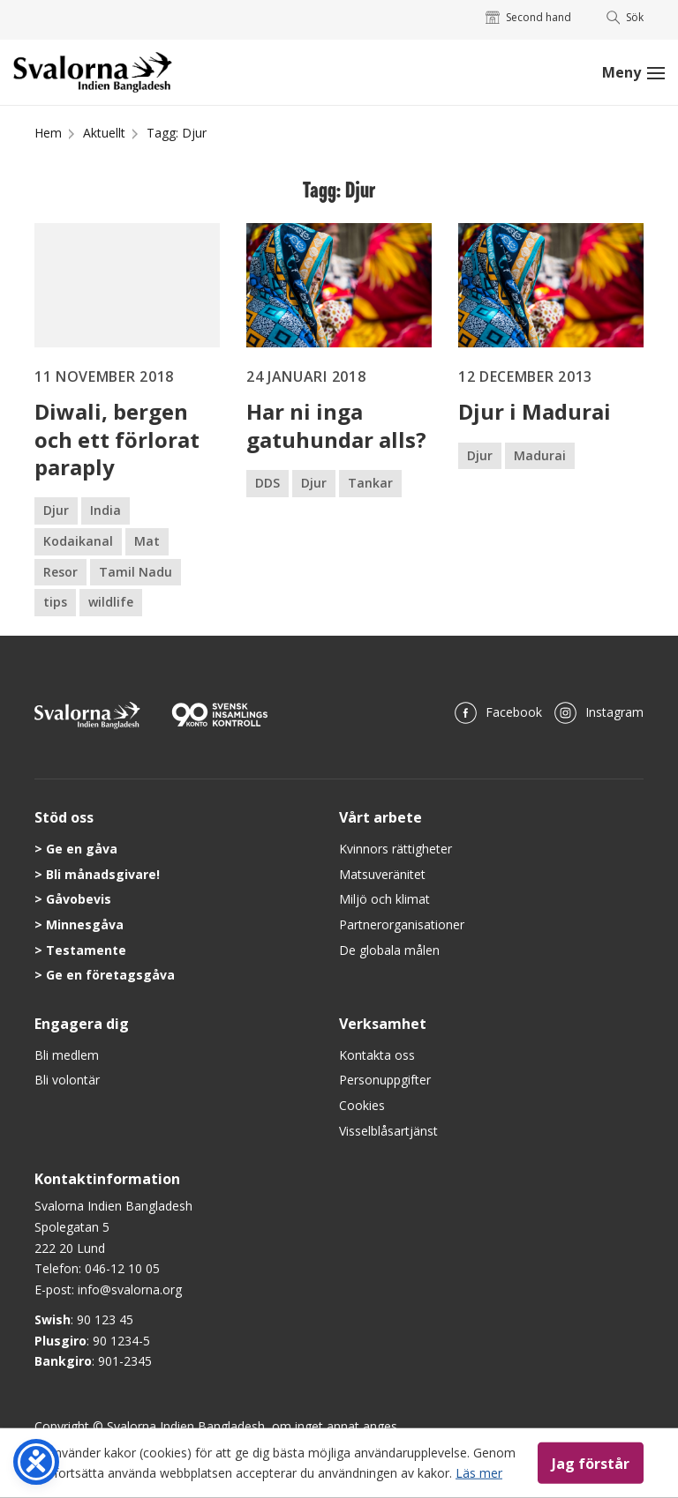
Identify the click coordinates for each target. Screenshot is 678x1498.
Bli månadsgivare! (103, 874)
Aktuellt (104, 132)
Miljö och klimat (384, 899)
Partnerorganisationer (401, 924)
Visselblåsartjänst (388, 1130)
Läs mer (479, 1472)
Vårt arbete (380, 817)
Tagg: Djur (177, 132)
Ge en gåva (81, 848)
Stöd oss (64, 817)
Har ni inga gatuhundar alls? (336, 425)
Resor (60, 571)
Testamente (86, 950)
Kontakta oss (377, 1055)
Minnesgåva (85, 924)
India (105, 510)
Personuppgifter (385, 1079)
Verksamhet (382, 1023)
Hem (48, 132)
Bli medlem (66, 1055)
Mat (147, 541)
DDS (267, 482)
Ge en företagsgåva (110, 974)
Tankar (370, 482)
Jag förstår (590, 1462)
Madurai (540, 455)
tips (55, 601)
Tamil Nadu (135, 571)
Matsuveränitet (382, 874)
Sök (625, 17)
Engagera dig (81, 1023)
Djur (56, 510)
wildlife (110, 601)
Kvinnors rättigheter (395, 848)
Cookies (362, 1105)
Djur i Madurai (534, 411)
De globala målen (389, 950)
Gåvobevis (78, 899)
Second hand (528, 17)
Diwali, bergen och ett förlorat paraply (117, 439)
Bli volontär (67, 1079)
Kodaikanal (78, 541)
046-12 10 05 (122, 1268)
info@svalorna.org (130, 1289)
